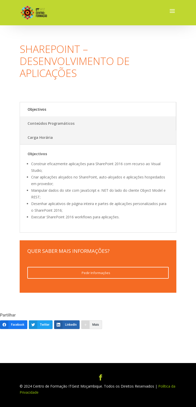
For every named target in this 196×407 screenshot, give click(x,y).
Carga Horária (40, 137)
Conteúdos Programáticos (51, 123)
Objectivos (37, 109)
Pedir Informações (96, 272)
